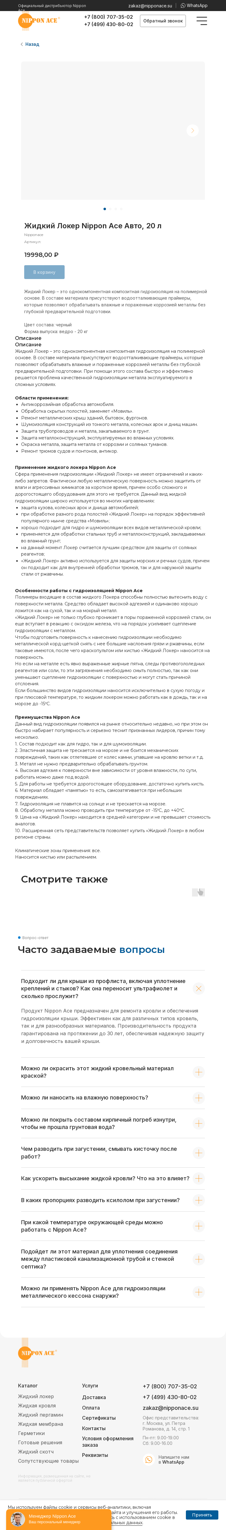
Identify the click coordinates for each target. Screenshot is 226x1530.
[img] (202, 21)
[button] (163, 21)
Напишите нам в (174, 1459)
